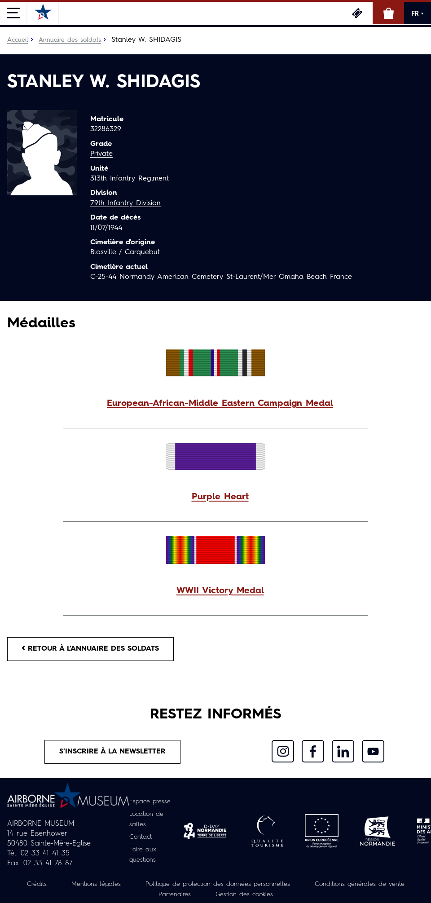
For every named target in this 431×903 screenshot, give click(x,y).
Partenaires (174, 893)
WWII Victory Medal (220, 590)
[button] (215, 403)
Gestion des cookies (244, 893)
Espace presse (150, 803)
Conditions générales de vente (360, 884)
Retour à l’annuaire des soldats (90, 648)
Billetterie (357, 13)
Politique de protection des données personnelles (217, 884)
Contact (140, 837)
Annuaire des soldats (70, 40)
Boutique (388, 13)
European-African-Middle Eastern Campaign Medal (220, 403)
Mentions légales (96, 884)
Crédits (37, 884)
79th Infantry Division (125, 203)
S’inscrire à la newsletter (112, 751)
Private (101, 154)
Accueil (17, 40)
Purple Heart (220, 497)
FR (417, 13)
